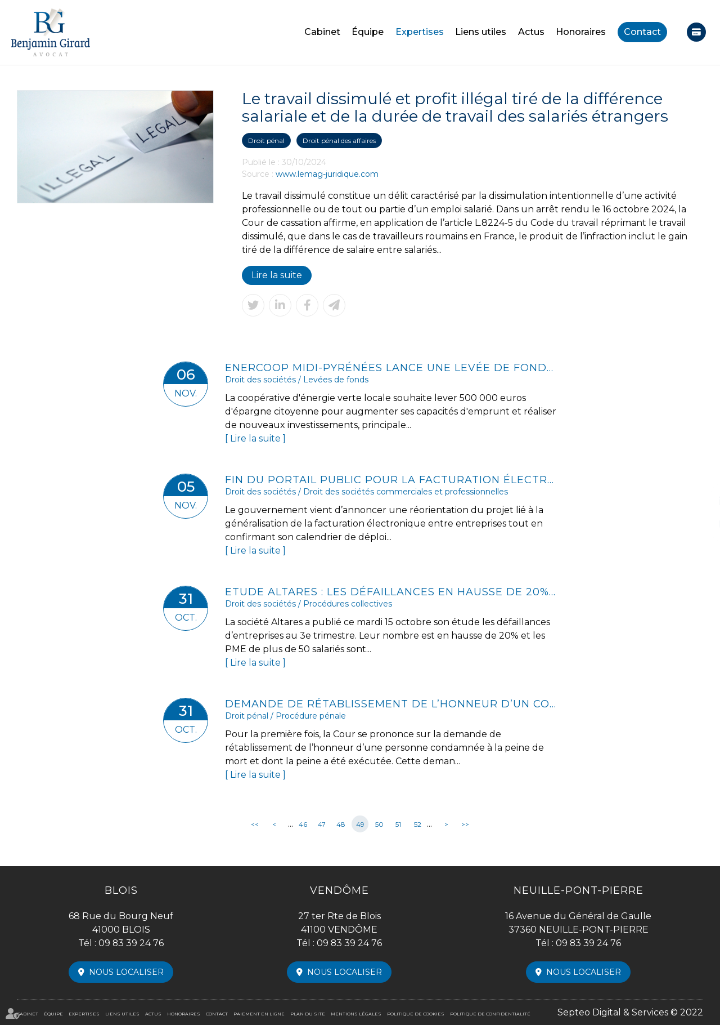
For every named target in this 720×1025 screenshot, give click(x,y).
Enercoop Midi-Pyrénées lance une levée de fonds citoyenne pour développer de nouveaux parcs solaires (391, 368)
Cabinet (322, 31)
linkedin (697, 501)
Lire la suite (276, 275)
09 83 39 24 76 (131, 943)
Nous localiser (126, 972)
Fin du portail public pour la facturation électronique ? (391, 480)
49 (360, 824)
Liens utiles (480, 31)
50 (379, 824)
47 (322, 824)
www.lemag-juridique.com (327, 174)
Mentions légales (356, 1014)
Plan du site (307, 1014)
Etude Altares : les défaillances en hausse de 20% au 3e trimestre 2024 (391, 592)
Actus (531, 31)
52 (417, 824)
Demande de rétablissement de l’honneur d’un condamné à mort (391, 704)
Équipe (368, 31)
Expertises (419, 31)
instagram (697, 524)
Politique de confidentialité (490, 1014)
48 (340, 824)
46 (303, 824)
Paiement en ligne (696, 32)
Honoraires (581, 31)
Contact (642, 31)
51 (398, 824)
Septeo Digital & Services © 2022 (630, 1012)
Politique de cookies (415, 1014)
